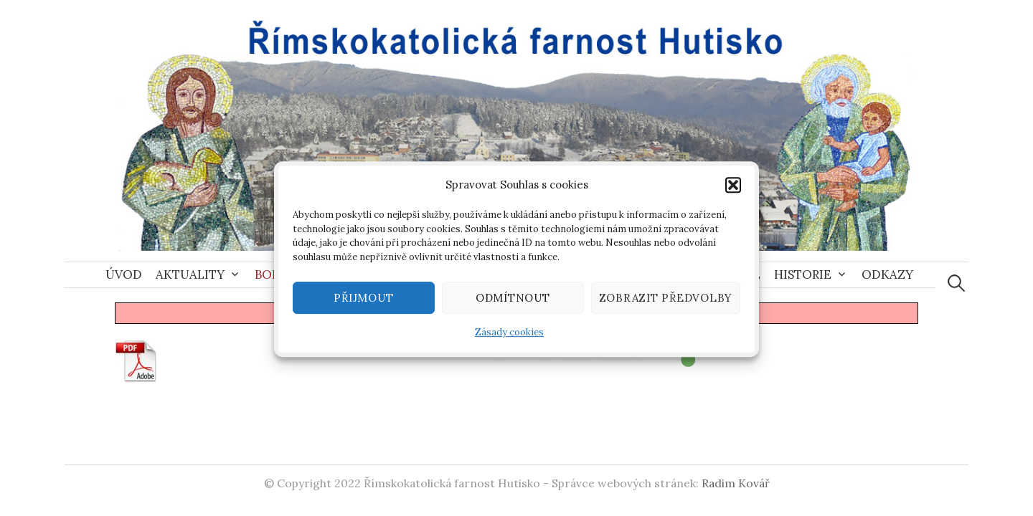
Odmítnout (513, 301)
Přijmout (363, 301)
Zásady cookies (509, 336)
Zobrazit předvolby (666, 301)
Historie (802, 274)
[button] (733, 188)
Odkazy (887, 274)
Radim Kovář (736, 483)
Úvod (123, 274)
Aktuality (190, 274)
